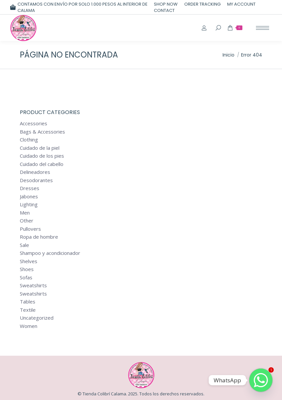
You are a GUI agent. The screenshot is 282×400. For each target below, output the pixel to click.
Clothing (29, 140)
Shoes (27, 269)
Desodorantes (36, 180)
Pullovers (30, 229)
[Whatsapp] (260, 380)
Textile (28, 310)
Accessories (33, 123)
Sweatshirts (33, 285)
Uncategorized (36, 318)
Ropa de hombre (39, 237)
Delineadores (35, 172)
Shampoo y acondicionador (50, 253)
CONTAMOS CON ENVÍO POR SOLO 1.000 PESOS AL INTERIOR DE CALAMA (79, 7)
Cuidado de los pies (42, 156)
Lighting (29, 204)
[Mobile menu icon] (262, 28)
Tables (27, 302)
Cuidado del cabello (41, 164)
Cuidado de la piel (39, 148)
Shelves (28, 261)
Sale (24, 245)
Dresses (29, 188)
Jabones (29, 196)
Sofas (26, 277)
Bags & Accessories (42, 132)
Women (28, 326)
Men (25, 213)
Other (26, 221)
